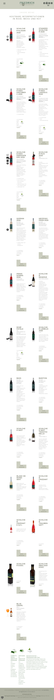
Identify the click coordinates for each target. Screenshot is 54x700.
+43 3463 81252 (45, 690)
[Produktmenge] (18, 73)
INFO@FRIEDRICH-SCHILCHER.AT (27, 691)
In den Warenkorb (21, 76)
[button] (2, 697)
